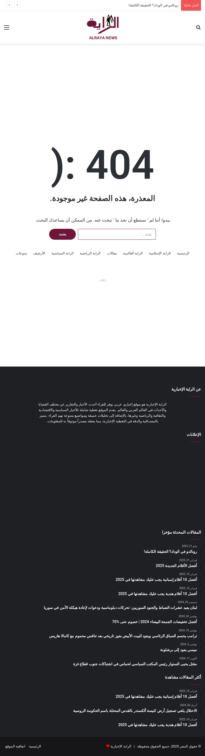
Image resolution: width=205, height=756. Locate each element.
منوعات (21, 253)
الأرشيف (39, 253)
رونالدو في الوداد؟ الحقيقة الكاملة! (153, 5)
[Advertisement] (102, 86)
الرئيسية (183, 253)
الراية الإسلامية (160, 253)
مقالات (112, 253)
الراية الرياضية (90, 253)
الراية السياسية (63, 253)
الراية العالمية (133, 253)
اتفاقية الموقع (15, 746)
